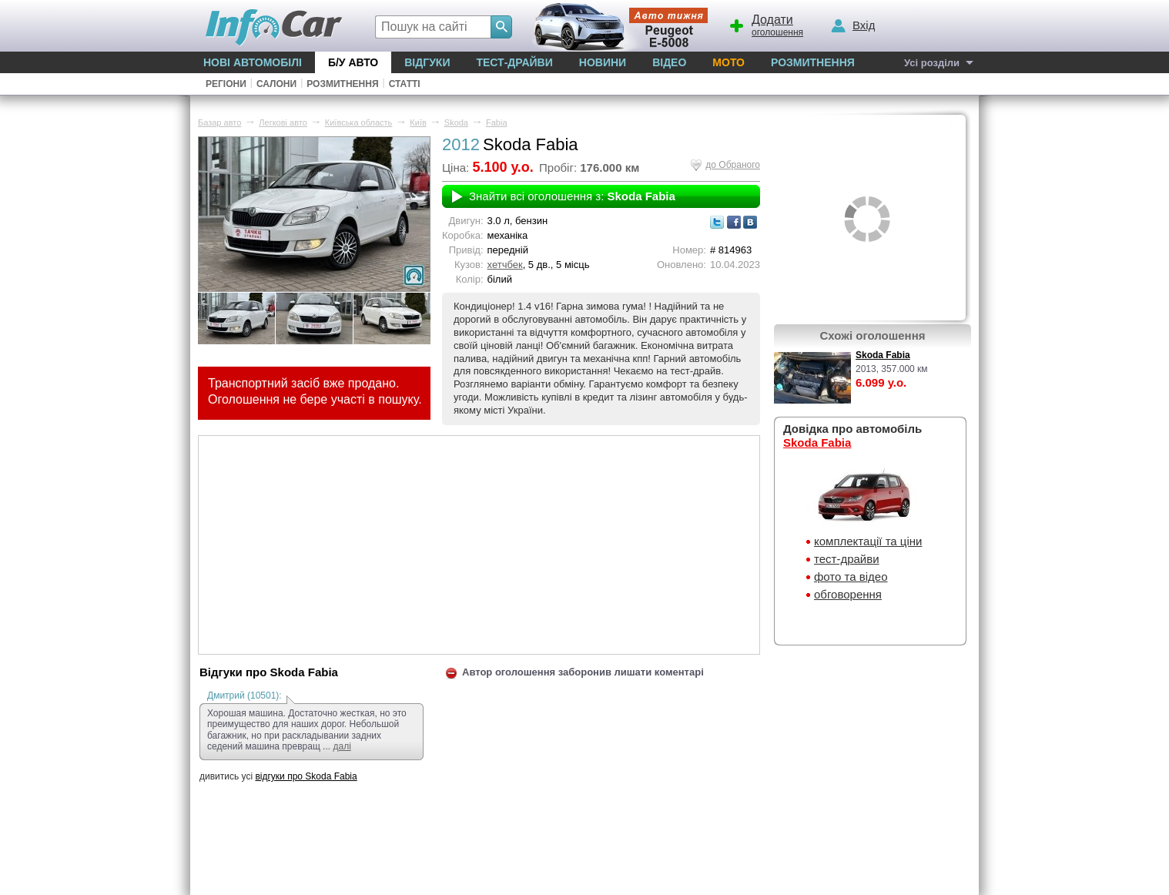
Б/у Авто (353, 62)
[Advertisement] (479, 544)
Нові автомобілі (252, 62)
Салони (276, 84)
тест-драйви (846, 558)
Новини (602, 62)
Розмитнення (813, 62)
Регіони (226, 84)
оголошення (765, 24)
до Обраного (732, 164)
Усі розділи (932, 63)
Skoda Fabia (883, 355)
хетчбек (505, 264)
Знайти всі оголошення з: (572, 196)
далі (341, 746)
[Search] (501, 27)
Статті (404, 84)
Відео (669, 62)
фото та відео (851, 576)
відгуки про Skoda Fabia (306, 776)
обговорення (848, 594)
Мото (728, 62)
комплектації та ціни (868, 541)
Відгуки (427, 62)
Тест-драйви (514, 62)
